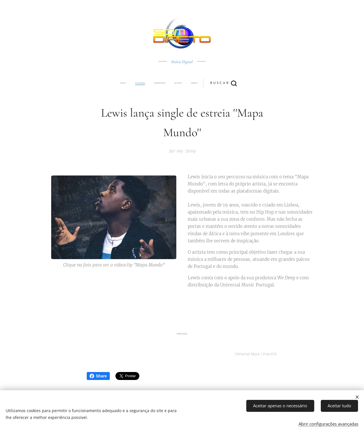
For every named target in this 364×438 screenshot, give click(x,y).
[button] (203, 83)
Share (98, 376)
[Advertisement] (182, 310)
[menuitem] (143, 83)
